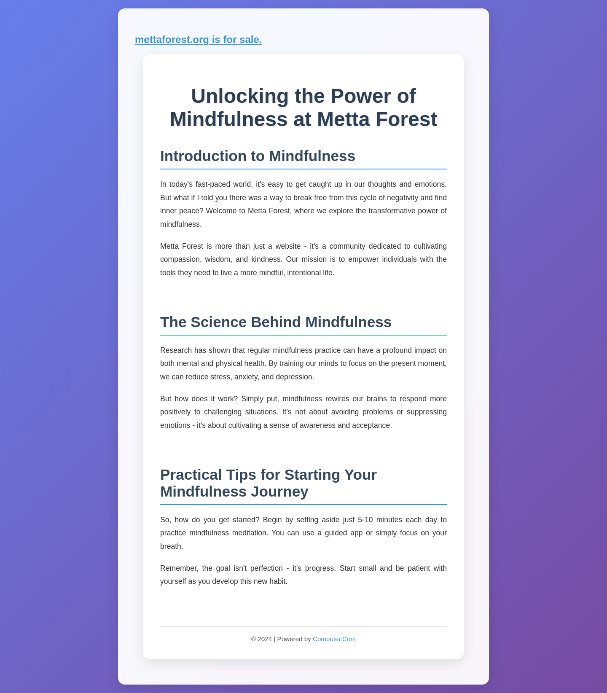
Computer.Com (334, 638)
